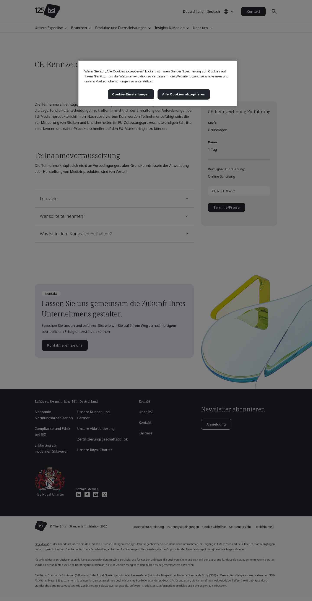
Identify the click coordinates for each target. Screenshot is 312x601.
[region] (157, 83)
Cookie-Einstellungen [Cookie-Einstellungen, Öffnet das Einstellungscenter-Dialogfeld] (131, 94)
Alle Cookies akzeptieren (183, 94)
